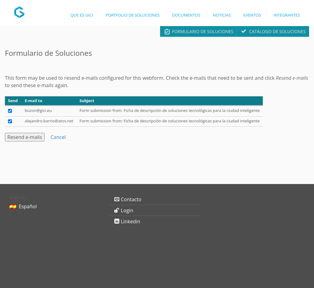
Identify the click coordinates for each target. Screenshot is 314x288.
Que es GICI (82, 15)
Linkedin (130, 221)
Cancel (58, 137)
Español (28, 206)
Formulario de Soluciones (202, 31)
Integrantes (287, 15)
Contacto (131, 199)
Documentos (186, 15)
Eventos (252, 15)
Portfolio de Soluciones (132, 15)
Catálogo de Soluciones (277, 31)
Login (127, 210)
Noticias (222, 15)
